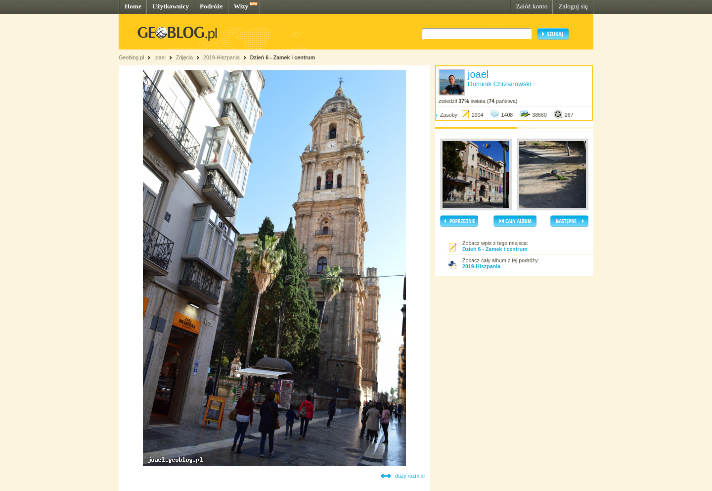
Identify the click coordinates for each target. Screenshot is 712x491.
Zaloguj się (573, 6)
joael (160, 57)
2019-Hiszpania (221, 57)
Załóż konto (531, 6)
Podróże (211, 6)
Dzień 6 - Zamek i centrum (282, 57)
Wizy (241, 6)
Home (133, 6)
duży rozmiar (410, 476)
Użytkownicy (170, 6)
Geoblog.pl (131, 57)
